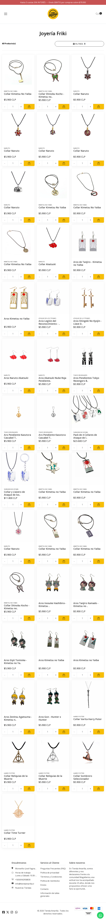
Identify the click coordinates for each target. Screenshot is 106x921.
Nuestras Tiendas (23, 888)
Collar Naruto (81, 93)
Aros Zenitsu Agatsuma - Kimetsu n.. (17, 718)
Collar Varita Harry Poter (84, 720)
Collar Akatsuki (48, 264)
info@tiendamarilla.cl (24, 884)
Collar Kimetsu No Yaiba (18, 93)
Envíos (43, 885)
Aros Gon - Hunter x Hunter (50, 718)
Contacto (44, 889)
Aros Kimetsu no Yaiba (17, 318)
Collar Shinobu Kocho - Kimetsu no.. (52, 95)
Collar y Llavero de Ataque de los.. (15, 493)
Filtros (79, 43)
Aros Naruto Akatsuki (16, 378)
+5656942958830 (22, 880)
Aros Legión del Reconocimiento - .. (50, 322)
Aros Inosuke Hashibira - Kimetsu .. (53, 605)
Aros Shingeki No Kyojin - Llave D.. (87, 322)
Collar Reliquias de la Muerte (16, 778)
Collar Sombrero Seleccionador (82, 778)
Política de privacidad (49, 873)
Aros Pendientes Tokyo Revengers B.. (86, 379)
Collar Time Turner (15, 833)
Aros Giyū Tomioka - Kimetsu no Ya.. (16, 662)
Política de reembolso (50, 881)
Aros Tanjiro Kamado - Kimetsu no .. (86, 605)
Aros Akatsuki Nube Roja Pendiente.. (50, 379)
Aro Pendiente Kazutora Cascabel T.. (18, 436)
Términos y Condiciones (51, 877)
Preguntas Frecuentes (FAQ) (53, 868)
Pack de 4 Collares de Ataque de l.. (85, 436)
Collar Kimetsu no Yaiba (53, 491)
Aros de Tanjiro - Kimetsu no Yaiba (83, 263)
